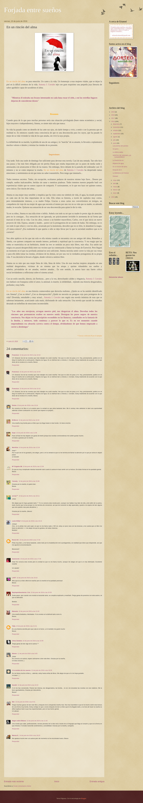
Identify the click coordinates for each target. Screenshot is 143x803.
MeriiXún (15, 447)
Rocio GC (15, 540)
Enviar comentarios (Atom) (22, 786)
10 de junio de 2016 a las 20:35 (41, 592)
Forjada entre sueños (32, 10)
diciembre (116, 124)
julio (114, 140)
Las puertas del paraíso (120, 146)
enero (115, 193)
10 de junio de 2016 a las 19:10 (27, 578)
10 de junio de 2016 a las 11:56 (26, 433)
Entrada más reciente (14, 781)
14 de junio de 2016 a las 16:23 (29, 735)
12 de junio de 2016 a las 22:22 (28, 685)
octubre (115, 130)
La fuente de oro (118, 160)
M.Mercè (15, 420)
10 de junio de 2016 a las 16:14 (31, 521)
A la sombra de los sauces (21, 670)
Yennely (15, 481)
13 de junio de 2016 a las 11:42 (37, 721)
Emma (14, 405)
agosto (115, 137)
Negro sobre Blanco (19, 721)
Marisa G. (15, 735)
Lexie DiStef (16, 521)
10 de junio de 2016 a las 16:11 (29, 496)
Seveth (14, 685)
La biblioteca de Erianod (121, 173)
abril (114, 183)
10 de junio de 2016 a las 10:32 (29, 420)
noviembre (116, 127)
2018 (113, 115)
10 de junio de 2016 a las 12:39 (33, 466)
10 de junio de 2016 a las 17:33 (29, 540)
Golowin (115, 176)
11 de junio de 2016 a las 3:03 (27, 653)
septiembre (117, 133)
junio (115, 143)
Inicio (56, 781)
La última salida (118, 152)
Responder (15, 365)
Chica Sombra (17, 641)
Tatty (13, 626)
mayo (115, 180)
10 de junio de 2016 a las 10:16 (27, 405)
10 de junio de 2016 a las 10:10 (30, 355)
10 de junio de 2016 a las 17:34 (30, 559)
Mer (13, 702)
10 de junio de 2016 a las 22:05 (33, 641)
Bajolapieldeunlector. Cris (21, 592)
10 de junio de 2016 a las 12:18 (29, 447)
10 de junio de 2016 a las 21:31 (26, 626)
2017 (113, 118)
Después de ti (117, 170)
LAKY (14, 578)
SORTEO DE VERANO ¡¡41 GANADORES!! (122, 156)
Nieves (14, 653)
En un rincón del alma (120, 167)
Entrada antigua (97, 781)
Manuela (15, 611)
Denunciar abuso (116, 277)
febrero (115, 190)
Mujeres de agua (118, 163)
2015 (113, 197)
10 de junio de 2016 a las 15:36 (29, 481)
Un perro (115, 149)
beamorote (16, 559)
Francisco (15, 355)
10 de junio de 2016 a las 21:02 (29, 611)
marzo (115, 187)
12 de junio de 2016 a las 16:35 (41, 670)
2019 (113, 112)
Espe (14, 433)
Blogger (83, 798)
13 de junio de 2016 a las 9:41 (25, 702)
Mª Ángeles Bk (17, 466)
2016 (113, 121)
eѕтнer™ (15, 496)
